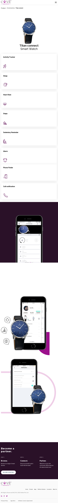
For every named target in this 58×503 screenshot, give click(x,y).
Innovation (49, 489)
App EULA (13, 500)
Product (3, 8)
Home (26, 489)
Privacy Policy (4, 500)
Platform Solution (42, 489)
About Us (55, 489)
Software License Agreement (25, 500)
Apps (35, 489)
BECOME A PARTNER (8, 472)
